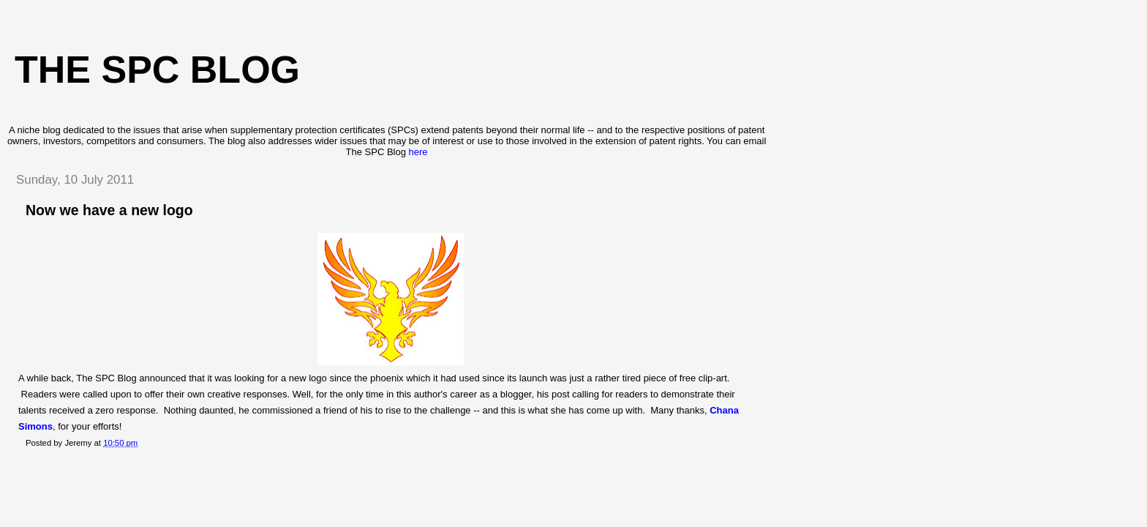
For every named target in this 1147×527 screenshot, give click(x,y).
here (418, 151)
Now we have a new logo (109, 210)
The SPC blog (157, 69)
